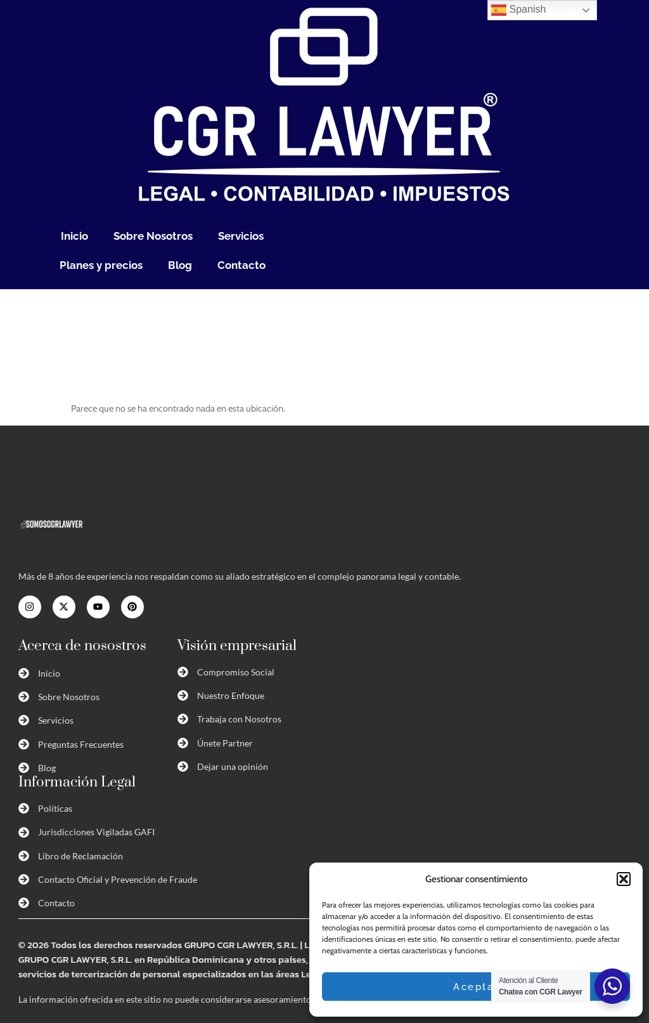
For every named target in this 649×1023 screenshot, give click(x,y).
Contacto (241, 265)
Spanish (518, 10)
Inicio (74, 236)
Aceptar (476, 987)
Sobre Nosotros (153, 236)
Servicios (241, 236)
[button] (623, 879)
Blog (180, 265)
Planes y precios (101, 265)
